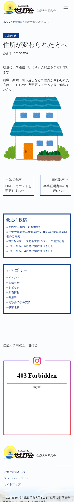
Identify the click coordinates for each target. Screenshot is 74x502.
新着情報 (17, 21)
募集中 (12, 297)
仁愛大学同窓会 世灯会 (20, 345)
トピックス (15, 287)
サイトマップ (12, 484)
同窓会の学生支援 (19, 302)
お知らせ (10, 35)
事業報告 (14, 307)
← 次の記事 (18, 185)
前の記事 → (55, 185)
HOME (6, 21)
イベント (14, 277)
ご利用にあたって (15, 471)
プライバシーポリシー (18, 478)
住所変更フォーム (37, 85)
